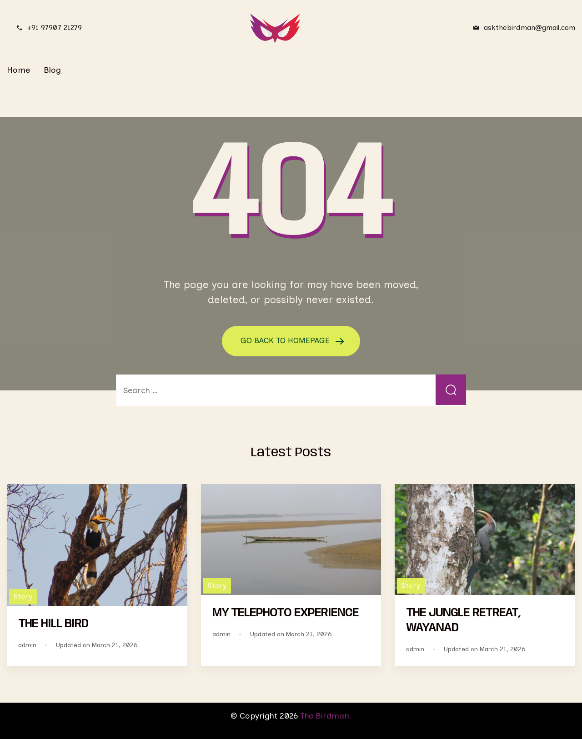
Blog (52, 70)
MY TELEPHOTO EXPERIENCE (285, 613)
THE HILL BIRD (53, 624)
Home (18, 70)
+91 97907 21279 (54, 27)
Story (23, 596)
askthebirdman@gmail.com (529, 27)
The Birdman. (325, 716)
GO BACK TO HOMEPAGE (286, 340)
